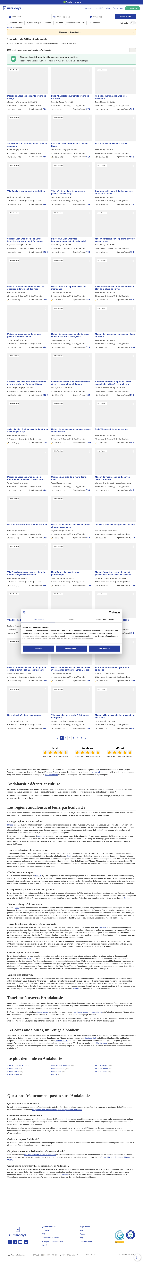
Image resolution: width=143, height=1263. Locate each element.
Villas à (55, 1079)
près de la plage (51, 779)
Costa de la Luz (61, 1045)
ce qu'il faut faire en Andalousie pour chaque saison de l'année (57, 1114)
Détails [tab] (71, 619)
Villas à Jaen (58, 1076)
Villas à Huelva (14, 1079)
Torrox (103, 1161)
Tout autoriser (104, 649)
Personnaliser (71, 649)
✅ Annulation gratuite (70, 2)
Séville (29, 963)
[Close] (134, 36)
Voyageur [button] (88, 8)
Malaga (10, 829)
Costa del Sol (90, 1042)
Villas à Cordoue (103, 1073)
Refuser (38, 649)
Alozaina (110, 1161)
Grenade (102, 932)
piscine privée (97, 776)
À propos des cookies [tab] (105, 619)
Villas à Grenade (60, 1073)
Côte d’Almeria (101, 1047)
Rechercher (125, 16)
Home (9, 31)
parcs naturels (96, 1016)
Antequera (41, 840)
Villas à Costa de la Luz (62, 1070)
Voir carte (124, 22)
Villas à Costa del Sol (18, 1070)
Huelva (38, 880)
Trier (132, 54)
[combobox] (29, 16)
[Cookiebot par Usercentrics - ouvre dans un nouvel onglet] (110, 612)
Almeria (76, 993)
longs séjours (62, 1179)
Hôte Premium (14, 74)
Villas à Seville (15, 1076)
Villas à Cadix (14, 1073)
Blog (108, 8)
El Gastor (128, 1161)
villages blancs (42, 1016)
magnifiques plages (80, 1016)
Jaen (17, 912)
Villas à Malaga (103, 1070)
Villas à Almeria (103, 1076)
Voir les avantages (80, 65)
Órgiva (10, 1164)
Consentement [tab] (38, 619)
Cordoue (127, 902)
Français (118, 8)
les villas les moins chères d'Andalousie (40, 1159)
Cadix (69, 860)
